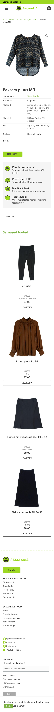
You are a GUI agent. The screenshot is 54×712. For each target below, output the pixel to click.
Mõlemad (9, 687)
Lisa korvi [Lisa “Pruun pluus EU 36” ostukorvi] (26, 383)
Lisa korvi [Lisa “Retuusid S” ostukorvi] (26, 307)
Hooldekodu (8, 590)
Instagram (9, 646)
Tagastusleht (9, 622)
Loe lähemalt (19, 706)
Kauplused (8, 594)
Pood (5, 20)
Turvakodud (8, 586)
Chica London (33, 96)
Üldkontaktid (9, 582)
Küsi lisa (10, 216)
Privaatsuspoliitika (11, 618)
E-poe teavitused (12, 683)
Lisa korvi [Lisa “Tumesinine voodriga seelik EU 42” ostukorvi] (26, 458)
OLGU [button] (8, 706)
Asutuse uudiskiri (12, 679)
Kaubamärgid (9, 626)
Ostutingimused (10, 614)
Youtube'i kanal (12, 650)
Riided (19, 20)
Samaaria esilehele (12, 2)
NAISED (12, 20)
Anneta (11, 570)
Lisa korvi (12, 154)
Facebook (9, 642)
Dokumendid (9, 597)
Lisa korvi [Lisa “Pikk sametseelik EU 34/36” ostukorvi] (26, 534)
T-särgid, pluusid (31, 20)
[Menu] (6, 8)
